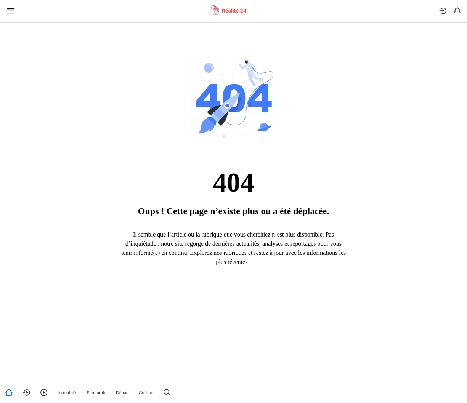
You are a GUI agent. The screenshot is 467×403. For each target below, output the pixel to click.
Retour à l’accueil (233, 293)
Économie (97, 392)
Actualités (67, 392)
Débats (122, 392)
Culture (146, 392)
